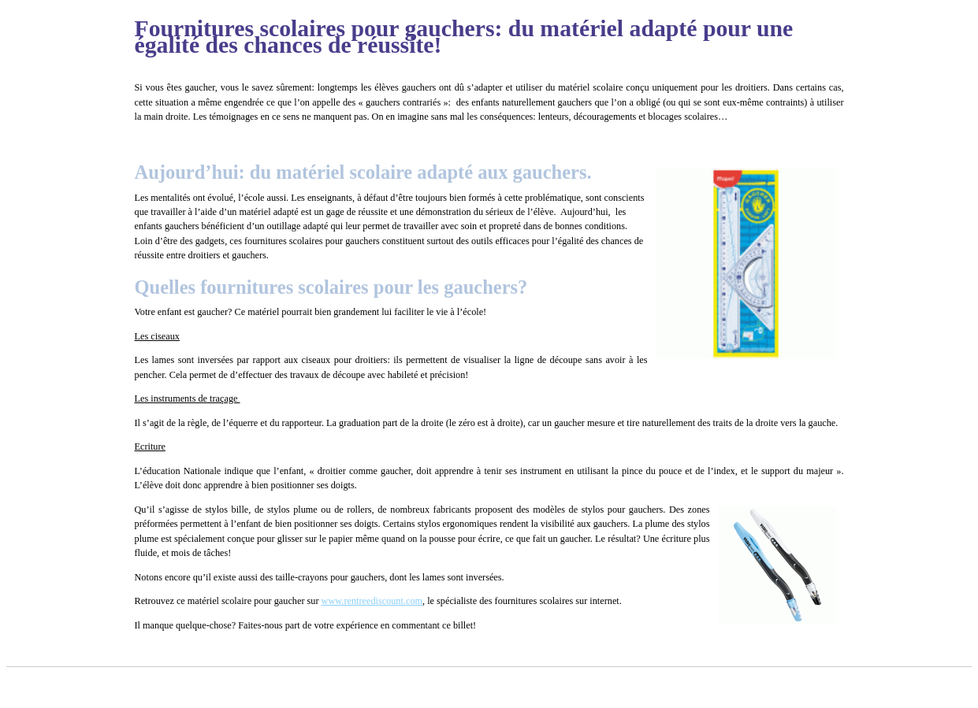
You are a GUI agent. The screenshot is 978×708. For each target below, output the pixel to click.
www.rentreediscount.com (372, 600)
